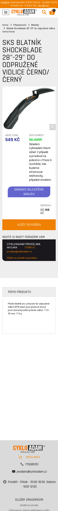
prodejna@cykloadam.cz (19, 251)
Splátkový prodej (29, 505)
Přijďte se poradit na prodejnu (22, 258)
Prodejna (5, 2)
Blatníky (35, 25)
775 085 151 (43, 5)
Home (5, 25)
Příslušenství (19, 25)
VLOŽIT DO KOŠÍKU (29, 225)
